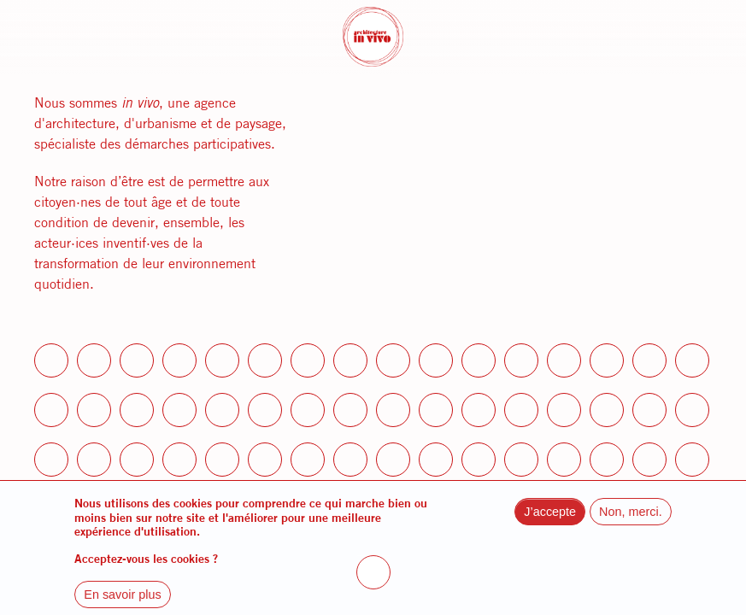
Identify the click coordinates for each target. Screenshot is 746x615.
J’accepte (550, 521)
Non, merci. (630, 521)
